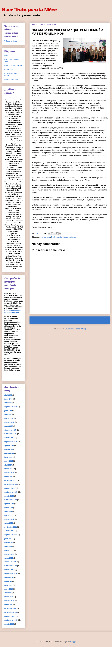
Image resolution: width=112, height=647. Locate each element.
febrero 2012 (9, 519)
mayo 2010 (8, 589)
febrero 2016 (9, 422)
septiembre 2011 (10, 535)
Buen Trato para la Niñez (29, 9)
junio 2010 (8, 585)
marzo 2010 (8, 597)
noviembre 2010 (10, 566)
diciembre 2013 (10, 480)
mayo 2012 (8, 508)
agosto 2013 (9, 496)
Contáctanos (9, 70)
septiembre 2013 (10, 492)
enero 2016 (8, 426)
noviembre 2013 (10, 484)
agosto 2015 (9, 446)
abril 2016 (8, 414)
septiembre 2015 (10, 442)
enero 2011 (8, 558)
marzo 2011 (8, 550)
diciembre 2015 (10, 430)
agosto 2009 (9, 624)
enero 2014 (8, 477)
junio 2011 (8, 539)
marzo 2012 (8, 515)
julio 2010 (8, 581)
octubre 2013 (9, 488)
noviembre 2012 (10, 500)
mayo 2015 (8, 449)
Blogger (73, 642)
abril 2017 (8, 403)
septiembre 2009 (10, 620)
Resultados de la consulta (10, 74)
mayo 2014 (8, 461)
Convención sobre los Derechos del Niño (12, 312)
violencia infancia (69, 237)
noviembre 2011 (10, 527)
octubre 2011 (9, 531)
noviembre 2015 (10, 434)
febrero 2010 (9, 601)
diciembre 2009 (10, 608)
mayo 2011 (8, 542)
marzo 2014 (8, 469)
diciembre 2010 (10, 562)
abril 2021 (8, 395)
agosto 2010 (9, 577)
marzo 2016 (8, 418)
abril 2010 (8, 593)
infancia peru (45, 237)
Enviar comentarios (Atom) (75, 329)
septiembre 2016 (10, 407)
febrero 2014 (9, 473)
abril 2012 (8, 511)
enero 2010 (8, 605)
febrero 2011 (9, 554)
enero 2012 (8, 523)
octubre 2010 (9, 570)
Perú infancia (56, 237)
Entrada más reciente (42, 320)
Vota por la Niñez (10, 41)
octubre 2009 (9, 616)
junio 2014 (8, 457)
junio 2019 (8, 399)
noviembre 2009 (10, 612)
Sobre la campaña (11, 79)
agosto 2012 (9, 504)
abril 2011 (8, 546)
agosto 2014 (9, 453)
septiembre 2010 (10, 573)
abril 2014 (8, 465)
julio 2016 (8, 411)
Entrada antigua (100, 320)
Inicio (72, 320)
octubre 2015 (9, 438)
